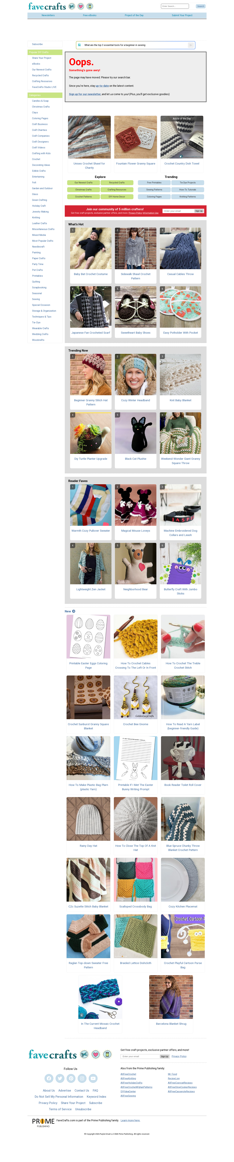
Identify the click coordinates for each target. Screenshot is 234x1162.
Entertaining (38, 176)
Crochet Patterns (83, 196)
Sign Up (199, 211)
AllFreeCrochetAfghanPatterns (136, 1087)
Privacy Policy (135, 213)
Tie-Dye (36, 322)
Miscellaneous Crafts (43, 229)
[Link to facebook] (48, 1078)
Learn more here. (130, 1120)
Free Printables (154, 182)
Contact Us (82, 1090)
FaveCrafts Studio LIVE (44, 87)
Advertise (64, 1090)
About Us (49, 1090)
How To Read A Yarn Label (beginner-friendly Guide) (183, 726)
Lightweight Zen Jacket (90, 589)
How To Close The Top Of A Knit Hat (135, 848)
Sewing (36, 299)
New (70, 611)
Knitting (36, 217)
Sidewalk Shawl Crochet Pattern (135, 276)
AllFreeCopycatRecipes (180, 1082)
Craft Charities (39, 130)
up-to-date (102, 85)
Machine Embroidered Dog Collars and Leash (180, 533)
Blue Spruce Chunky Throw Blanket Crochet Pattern (183, 848)
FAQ (95, 1090)
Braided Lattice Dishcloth (135, 963)
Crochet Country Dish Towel (181, 163)
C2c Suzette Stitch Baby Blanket (88, 906)
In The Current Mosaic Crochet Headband (100, 1026)
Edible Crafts (39, 170)
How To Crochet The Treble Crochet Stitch (183, 665)
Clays (35, 112)
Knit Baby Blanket (180, 400)
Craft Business (40, 124)
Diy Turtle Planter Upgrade (90, 458)
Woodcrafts (38, 340)
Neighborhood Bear (135, 589)
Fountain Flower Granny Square (135, 163)
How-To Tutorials (187, 189)
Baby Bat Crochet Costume (91, 274)
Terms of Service (60, 1109)
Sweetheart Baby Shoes (135, 332)
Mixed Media (39, 235)
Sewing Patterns (154, 189)
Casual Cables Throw (180, 274)
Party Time (37, 264)
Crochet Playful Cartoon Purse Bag (183, 965)
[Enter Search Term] (175, 6)
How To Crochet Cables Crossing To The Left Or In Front (135, 665)
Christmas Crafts (41, 106)
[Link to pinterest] (71, 1078)
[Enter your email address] (140, 1056)
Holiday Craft (39, 205)
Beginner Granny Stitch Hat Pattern (91, 402)
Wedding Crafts (40, 334)
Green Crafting (39, 200)
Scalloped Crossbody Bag (135, 906)
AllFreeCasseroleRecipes (181, 1091)
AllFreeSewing (128, 1095)
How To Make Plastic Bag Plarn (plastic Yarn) (88, 787)
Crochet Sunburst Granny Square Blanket (88, 726)
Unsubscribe (83, 1109)
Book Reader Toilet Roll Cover (182, 785)
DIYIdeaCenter (128, 1091)
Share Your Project (41, 58)
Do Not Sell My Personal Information (59, 1096)
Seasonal (37, 293)
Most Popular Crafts (42, 240)
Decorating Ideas (41, 165)
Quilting (36, 281)
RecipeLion (174, 1078)
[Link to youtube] (93, 1078)
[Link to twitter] (60, 1078)
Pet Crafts (37, 270)
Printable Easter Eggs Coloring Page (88, 665)
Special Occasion (41, 305)
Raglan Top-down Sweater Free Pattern (88, 965)
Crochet (36, 159)
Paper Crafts (38, 258)
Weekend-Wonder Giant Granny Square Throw (180, 461)
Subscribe (37, 44)
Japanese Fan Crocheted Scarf (90, 332)
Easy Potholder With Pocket (180, 332)
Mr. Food (172, 1074)
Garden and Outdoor (42, 188)
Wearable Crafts (40, 328)
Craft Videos (38, 147)
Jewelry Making (40, 211)
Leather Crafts (39, 223)
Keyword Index (96, 1096)
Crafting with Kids (41, 153)
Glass (35, 194)
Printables (37, 275)
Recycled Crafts (40, 75)
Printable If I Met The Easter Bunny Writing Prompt (135, 787)
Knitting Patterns (188, 196)
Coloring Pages (40, 118)
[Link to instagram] (82, 1078)
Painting (36, 252)
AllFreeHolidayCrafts (131, 1082)
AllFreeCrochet (128, 1074)
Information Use (150, 213)
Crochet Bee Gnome (135, 724)
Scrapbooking (39, 287)
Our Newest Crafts (41, 69)
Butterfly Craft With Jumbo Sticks (180, 591)
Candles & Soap (40, 100)
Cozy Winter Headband (135, 400)
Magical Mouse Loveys (135, 530)
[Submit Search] (201, 6)
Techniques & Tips (41, 316)
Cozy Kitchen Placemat (183, 906)
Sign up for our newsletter (85, 94)
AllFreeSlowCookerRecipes (182, 1087)
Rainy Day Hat (88, 845)
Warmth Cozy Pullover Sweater (90, 530)
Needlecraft (38, 246)
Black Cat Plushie (135, 458)
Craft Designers (40, 141)
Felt (34, 182)
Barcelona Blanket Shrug (171, 1023)
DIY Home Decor (117, 196)
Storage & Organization (44, 310)
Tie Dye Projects (188, 182)
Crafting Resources (42, 81)
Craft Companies (41, 135)
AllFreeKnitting (128, 1078)
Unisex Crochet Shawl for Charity (89, 166)
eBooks (36, 63)
